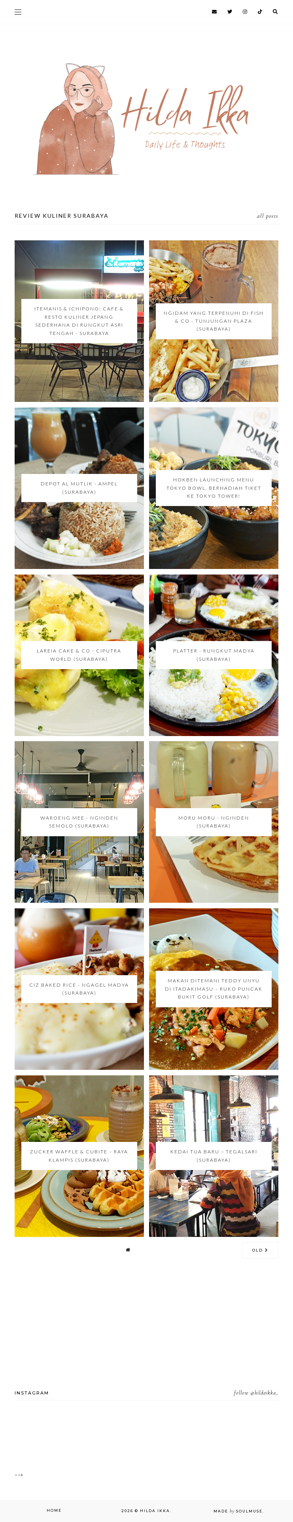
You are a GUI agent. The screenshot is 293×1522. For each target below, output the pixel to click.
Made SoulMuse (238, 1511)
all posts (267, 215)
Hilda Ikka (155, 1511)
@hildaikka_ (264, 1392)
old (260, 1250)
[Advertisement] (146, 1333)
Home (54, 1510)
